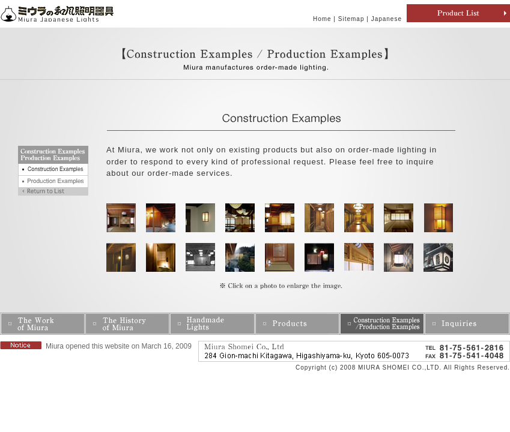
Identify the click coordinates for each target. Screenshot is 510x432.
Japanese (386, 19)
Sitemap (351, 19)
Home (322, 19)
